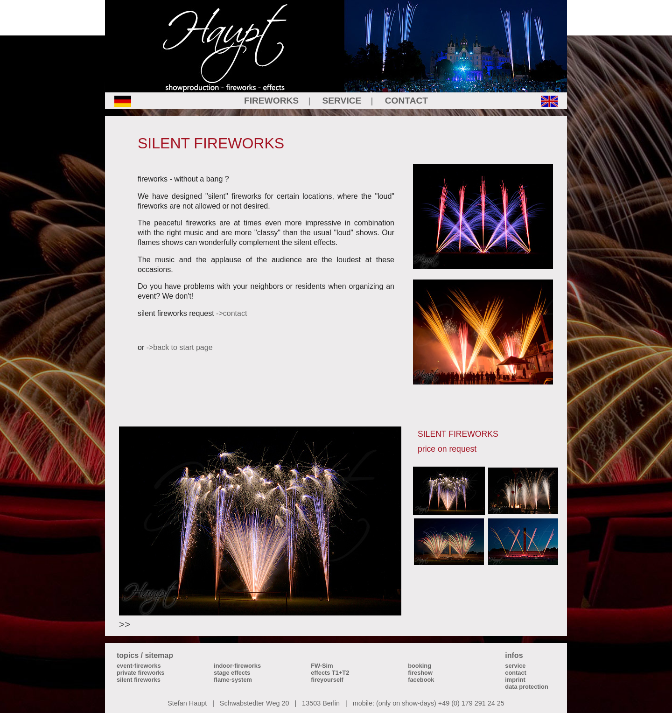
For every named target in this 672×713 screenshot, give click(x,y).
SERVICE (342, 100)
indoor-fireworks (237, 665)
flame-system (233, 679)
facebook (421, 679)
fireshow (420, 672)
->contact (231, 313)
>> (124, 624)
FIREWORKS (271, 100)
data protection (526, 686)
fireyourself (327, 679)
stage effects (232, 672)
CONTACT (406, 100)
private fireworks (140, 672)
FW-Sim (322, 665)
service (515, 665)
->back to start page (180, 347)
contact (515, 672)
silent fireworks (139, 679)
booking (419, 665)
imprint (515, 679)
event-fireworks (139, 665)
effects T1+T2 (330, 672)
